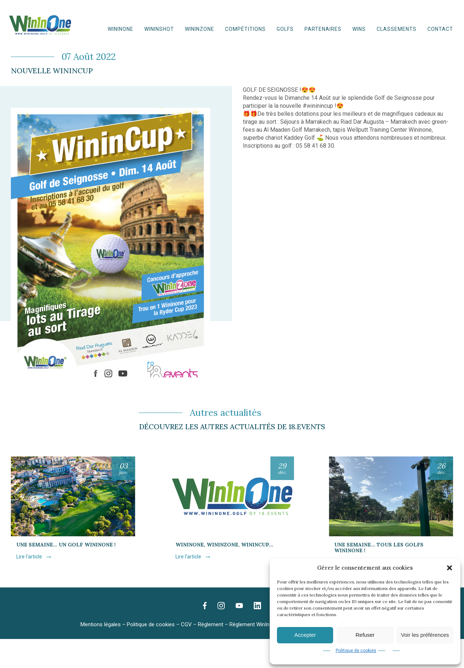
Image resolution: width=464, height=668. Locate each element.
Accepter (305, 635)
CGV (186, 624)
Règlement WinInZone (255, 624)
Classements (397, 29)
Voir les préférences (425, 635)
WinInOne (120, 29)
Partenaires (322, 29)
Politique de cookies (356, 650)
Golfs (285, 29)
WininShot (159, 29)
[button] (449, 567)
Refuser (365, 635)
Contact (440, 29)
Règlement (210, 624)
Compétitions (245, 29)
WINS (359, 29)
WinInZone (199, 29)
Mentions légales (100, 624)
